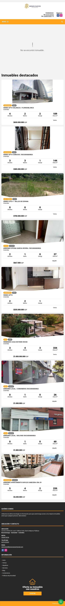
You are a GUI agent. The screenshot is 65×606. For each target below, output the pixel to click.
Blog (3, 570)
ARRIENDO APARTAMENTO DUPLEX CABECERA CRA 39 (22, 482)
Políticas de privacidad (9, 575)
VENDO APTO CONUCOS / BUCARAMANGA (18, 154)
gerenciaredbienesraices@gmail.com (12, 547)
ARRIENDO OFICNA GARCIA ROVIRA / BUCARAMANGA (22, 248)
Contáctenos (6, 573)
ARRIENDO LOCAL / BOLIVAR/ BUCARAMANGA (19, 435)
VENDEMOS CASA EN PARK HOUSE (15, 342)
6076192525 (50, 14)
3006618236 (48, 16)
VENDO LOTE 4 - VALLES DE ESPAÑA (15, 201)
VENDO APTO (8, 295)
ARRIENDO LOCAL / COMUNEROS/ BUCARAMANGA (21, 389)
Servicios (5, 568)
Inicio (4, 560)
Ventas (4, 563)
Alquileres (5, 565)
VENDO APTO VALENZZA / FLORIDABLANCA (18, 108)
